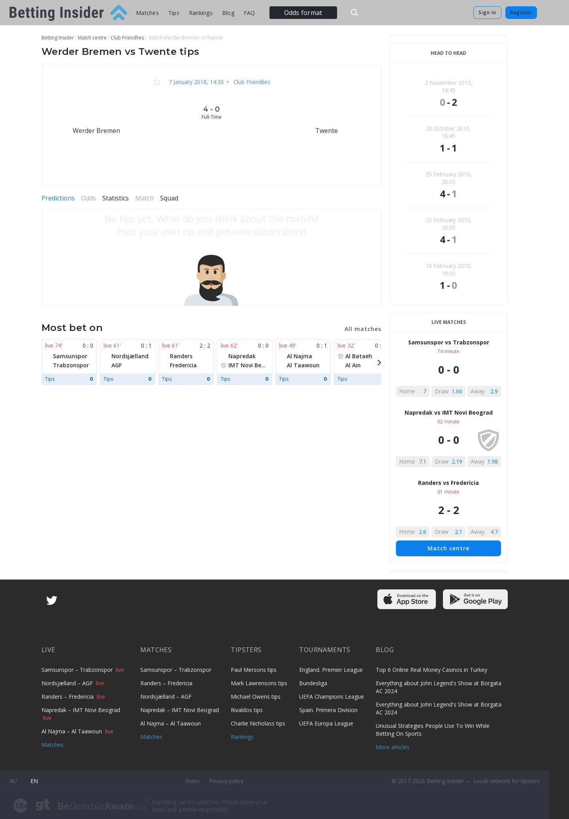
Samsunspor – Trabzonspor (77, 669)
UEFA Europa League (326, 723)
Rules (193, 781)
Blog (228, 13)
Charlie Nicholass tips (258, 723)
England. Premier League (331, 669)
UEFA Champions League (331, 696)
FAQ (249, 13)
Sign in (487, 12)
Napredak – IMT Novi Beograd (80, 710)
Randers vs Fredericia (448, 482)
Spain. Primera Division (328, 710)
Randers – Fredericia (68, 696)
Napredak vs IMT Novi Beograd (449, 412)
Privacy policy (226, 781)
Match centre (448, 548)
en (34, 781)
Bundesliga (313, 683)
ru (13, 781)
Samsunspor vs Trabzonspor (448, 342)
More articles (392, 747)
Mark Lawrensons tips (259, 683)
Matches (147, 13)
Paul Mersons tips (254, 669)
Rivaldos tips (247, 710)
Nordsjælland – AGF (67, 683)
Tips (173, 13)
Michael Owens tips (256, 696)
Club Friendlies (251, 82)
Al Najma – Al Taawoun (72, 731)
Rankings (201, 13)
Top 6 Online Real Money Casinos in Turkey (431, 669)
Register (521, 12)
